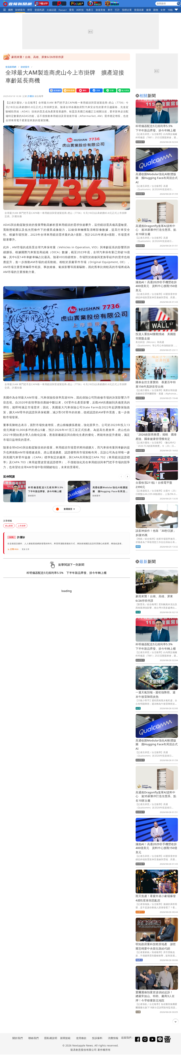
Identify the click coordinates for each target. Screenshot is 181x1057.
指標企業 (127, 9)
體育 (29, 9)
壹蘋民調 (40, 9)
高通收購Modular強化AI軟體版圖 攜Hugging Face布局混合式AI (157, 178)
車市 (110, 9)
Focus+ (63, 10)
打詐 (117, 9)
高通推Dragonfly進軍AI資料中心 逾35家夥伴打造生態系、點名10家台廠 (156, 230)
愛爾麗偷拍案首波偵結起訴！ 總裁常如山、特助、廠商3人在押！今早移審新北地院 (156, 996)
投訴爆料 (97, 1038)
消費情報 (113, 1038)
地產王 (89, 9)
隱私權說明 (49, 1038)
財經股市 (20, 9)
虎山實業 (9, 525)
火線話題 (51, 9)
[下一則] (127, 476)
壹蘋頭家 (139, 9)
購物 (155, 9)
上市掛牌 (21, 525)
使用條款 (81, 1038)
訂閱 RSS (13, 549)
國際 (10, 9)
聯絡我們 (33, 1038)
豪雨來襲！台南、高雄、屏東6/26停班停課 (37, 57)
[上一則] (121, 476)
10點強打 (173, 9)
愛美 (71, 9)
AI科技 (80, 9)
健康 (148, 9)
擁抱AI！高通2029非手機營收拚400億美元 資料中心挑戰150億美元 (156, 286)
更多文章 (25, 549)
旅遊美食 (101, 9)
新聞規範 (65, 1038)
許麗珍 (30, 96)
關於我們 (17, 1038)
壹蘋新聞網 (10, 66)
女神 (163, 9)
